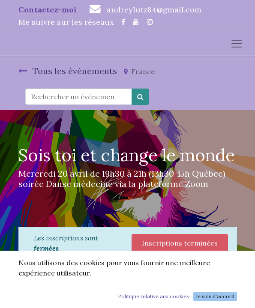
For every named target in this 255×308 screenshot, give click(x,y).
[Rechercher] (140, 97)
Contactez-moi (47, 10)
